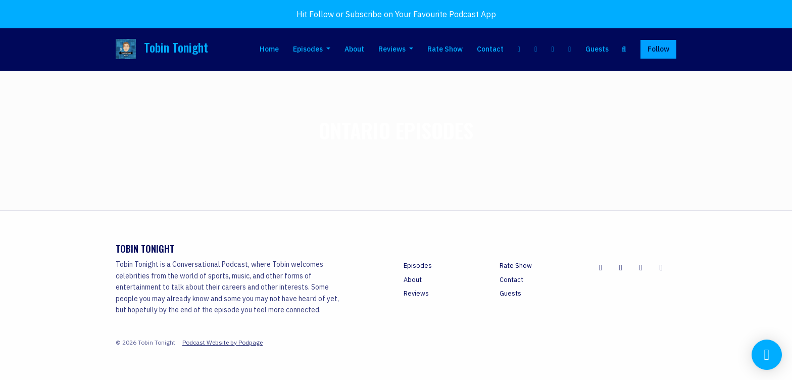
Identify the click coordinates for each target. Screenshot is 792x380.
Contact (490, 49)
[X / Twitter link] (535, 49)
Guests (597, 49)
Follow (658, 49)
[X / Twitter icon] (621, 267)
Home (269, 49)
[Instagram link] (553, 49)
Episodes (308, 49)
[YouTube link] (569, 49)
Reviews (392, 49)
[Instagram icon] (661, 267)
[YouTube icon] (641, 267)
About (354, 49)
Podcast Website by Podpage (222, 342)
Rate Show (445, 49)
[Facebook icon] (601, 267)
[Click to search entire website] (624, 49)
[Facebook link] (519, 49)
